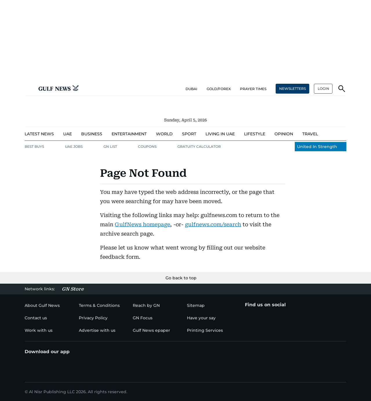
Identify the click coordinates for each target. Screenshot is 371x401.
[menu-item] (39, 134)
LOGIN (323, 88)
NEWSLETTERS (292, 88)
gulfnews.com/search (213, 224)
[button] (29, 88)
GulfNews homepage (142, 224)
